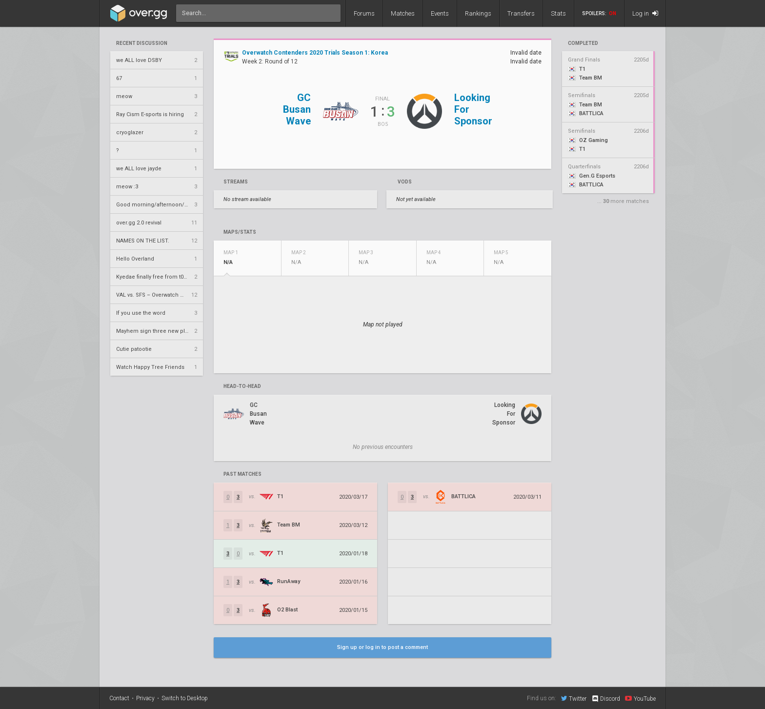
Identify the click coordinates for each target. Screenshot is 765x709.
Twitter (573, 698)
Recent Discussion (141, 43)
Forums (364, 13)
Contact (119, 698)
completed (583, 43)
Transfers (521, 13)
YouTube (640, 698)
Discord (605, 699)
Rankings (478, 13)
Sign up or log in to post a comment (382, 647)
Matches (403, 13)
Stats (558, 13)
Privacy (145, 698)
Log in (645, 13)
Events (440, 13)
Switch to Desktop (184, 698)
